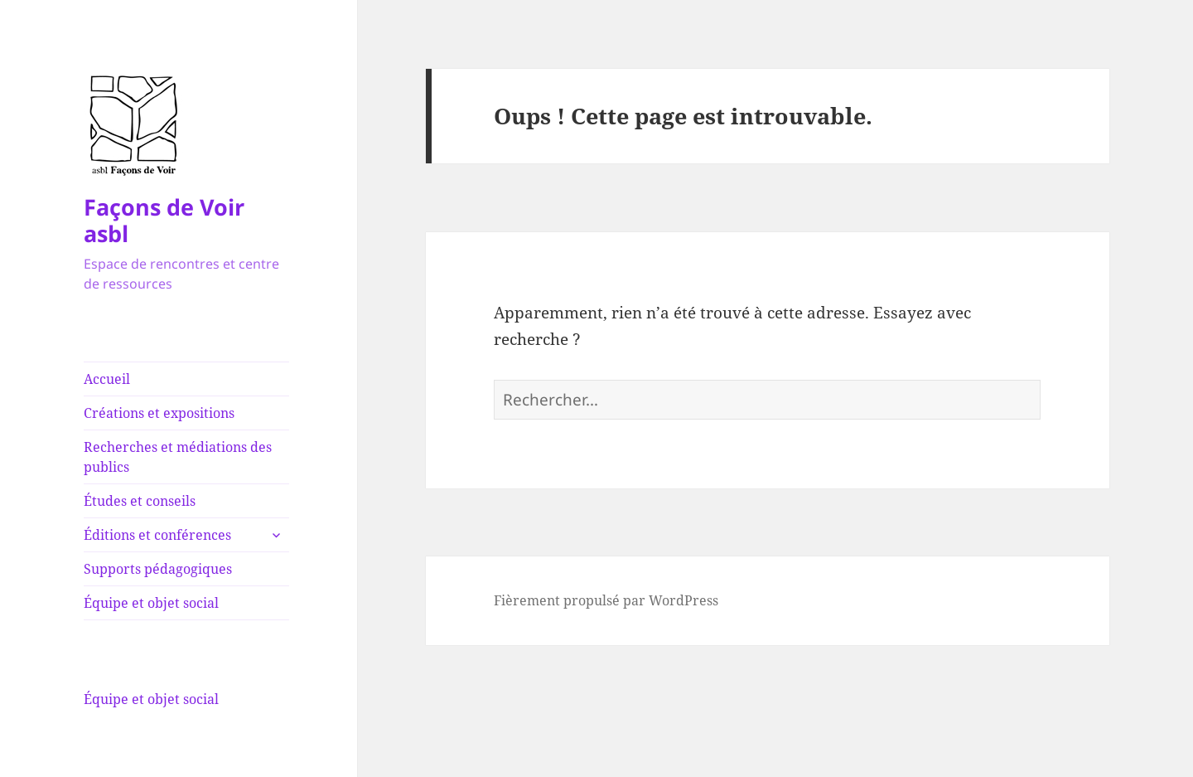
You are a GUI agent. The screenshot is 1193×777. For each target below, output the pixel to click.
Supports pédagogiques (158, 569)
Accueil (107, 379)
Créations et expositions (159, 413)
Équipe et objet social (151, 603)
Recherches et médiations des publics (178, 457)
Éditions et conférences (157, 535)
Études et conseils (140, 501)
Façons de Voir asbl (164, 220)
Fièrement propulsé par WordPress (606, 600)
